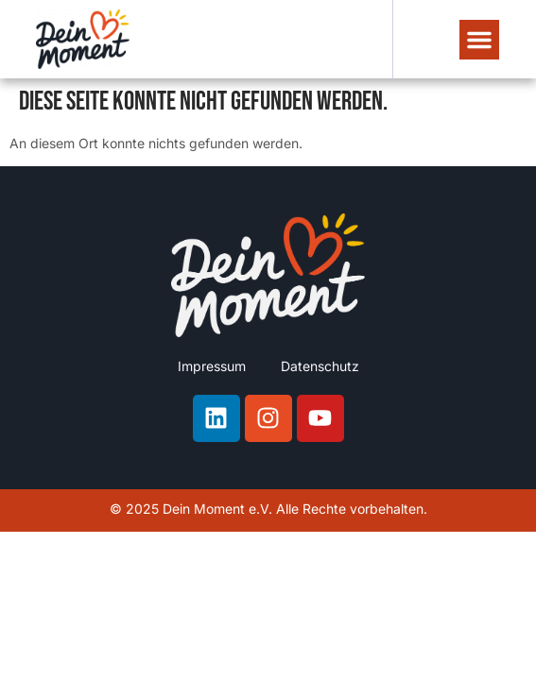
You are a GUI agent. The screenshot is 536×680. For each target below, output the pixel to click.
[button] (479, 40)
